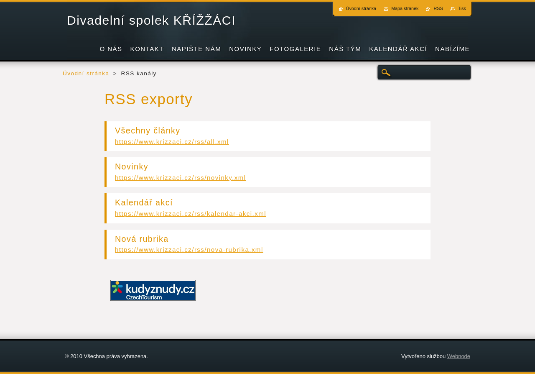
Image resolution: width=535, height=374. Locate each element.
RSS (438, 8)
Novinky (131, 166)
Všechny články (148, 130)
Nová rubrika (142, 238)
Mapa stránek (404, 8)
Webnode (458, 356)
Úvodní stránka (86, 73)
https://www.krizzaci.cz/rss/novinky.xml (180, 177)
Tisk (462, 8)
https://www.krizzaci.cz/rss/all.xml (172, 141)
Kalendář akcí (144, 202)
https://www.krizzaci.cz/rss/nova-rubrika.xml (189, 249)
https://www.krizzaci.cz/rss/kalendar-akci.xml (190, 213)
